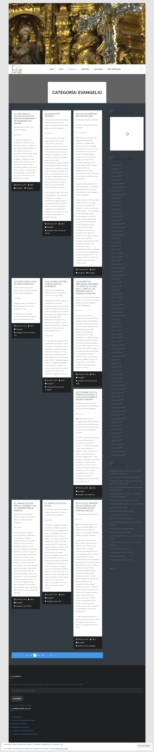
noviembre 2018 (117, 455)
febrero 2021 (116, 378)
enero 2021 (116, 382)
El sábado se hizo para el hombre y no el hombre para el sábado (25, 507)
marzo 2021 (116, 374)
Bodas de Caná (83, 646)
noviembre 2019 (117, 411)
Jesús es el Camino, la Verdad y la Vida (123, 500)
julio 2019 (115, 426)
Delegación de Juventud (20, 727)
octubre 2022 (116, 312)
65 (27, 655)
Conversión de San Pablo (55, 387)
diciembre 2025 (117, 183)
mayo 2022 (115, 327)
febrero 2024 (116, 257)
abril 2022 (115, 330)
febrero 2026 (116, 176)
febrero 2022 (116, 338)
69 (43, 655)
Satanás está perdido (52, 115)
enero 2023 (116, 301)
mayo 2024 (115, 246)
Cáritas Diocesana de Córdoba (23, 731)
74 (51, 655)
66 (31, 655)
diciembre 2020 (117, 385)
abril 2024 (115, 250)
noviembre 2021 (117, 349)
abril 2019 (115, 437)
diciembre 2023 (117, 264)
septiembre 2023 (117, 275)
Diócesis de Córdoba (19, 724)
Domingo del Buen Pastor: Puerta (122, 511)
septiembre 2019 (117, 418)
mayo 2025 (115, 205)
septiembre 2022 (117, 316)
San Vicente (27, 606)
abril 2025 (115, 209)
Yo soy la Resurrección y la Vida (121, 560)
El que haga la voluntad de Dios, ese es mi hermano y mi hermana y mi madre (25, 119)
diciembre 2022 (117, 305)
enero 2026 (116, 180)
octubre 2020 (116, 393)
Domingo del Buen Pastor (119, 507)
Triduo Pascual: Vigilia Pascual (120, 532)
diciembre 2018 (117, 451)
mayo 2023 (115, 286)
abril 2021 (115, 371)
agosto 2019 (116, 422)
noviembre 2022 (117, 308)
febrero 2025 (116, 216)
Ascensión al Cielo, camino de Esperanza (124, 477)
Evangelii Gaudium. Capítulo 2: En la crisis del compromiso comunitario (126, 472)
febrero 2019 (116, 444)
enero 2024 (116, 261)
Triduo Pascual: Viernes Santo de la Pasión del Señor (126, 537)
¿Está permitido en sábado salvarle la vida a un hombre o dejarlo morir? (86, 396)
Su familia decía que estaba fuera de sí (25, 282)
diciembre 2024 (117, 224)
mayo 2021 (115, 367)
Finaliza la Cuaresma (117, 556)
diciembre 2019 (117, 407)
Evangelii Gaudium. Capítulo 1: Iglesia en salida (126, 504)
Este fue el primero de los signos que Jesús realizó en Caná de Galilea (87, 507)
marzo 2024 (116, 253)
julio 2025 (115, 198)
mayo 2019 (115, 433)
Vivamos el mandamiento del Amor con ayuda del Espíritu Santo (126, 488)
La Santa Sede (17, 717)
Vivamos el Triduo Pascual (119, 549)
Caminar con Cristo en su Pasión (121, 552)
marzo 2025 (116, 213)
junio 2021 (115, 363)
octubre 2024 (116, 231)
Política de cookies (61, 749)
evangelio (19, 188)
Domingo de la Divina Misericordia (122, 529)
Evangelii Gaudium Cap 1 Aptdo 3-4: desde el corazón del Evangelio (125, 495)
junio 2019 (115, 429)
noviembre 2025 (117, 187)
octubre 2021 (116, 352)
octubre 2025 (116, 191)
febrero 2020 (116, 400)
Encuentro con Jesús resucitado (121, 518)
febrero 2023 (116, 297)
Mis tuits (113, 568)
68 (39, 655)
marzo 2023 (116, 294)
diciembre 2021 (117, 345)
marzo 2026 (116, 172)
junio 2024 (115, 242)
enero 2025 (116, 220)
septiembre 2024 (117, 235)
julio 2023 (115, 279)
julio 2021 (115, 360)
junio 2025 (115, 202)
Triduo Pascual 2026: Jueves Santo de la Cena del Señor (126, 543)
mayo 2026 (115, 165)
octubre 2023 (116, 272)
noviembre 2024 (117, 228)
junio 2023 (115, 283)
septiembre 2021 (117, 356)
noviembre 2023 (117, 268)
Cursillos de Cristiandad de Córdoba (25, 734)
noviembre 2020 (117, 389)
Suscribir (17, 698)
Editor (32, 185)
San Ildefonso (89, 494)
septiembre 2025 (117, 194)
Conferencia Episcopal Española (23, 720)
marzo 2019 (116, 440)
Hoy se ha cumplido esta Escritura (86, 115)
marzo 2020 (116, 396)
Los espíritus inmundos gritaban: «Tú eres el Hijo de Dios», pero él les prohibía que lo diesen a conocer (87, 287)
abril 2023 (115, 290)
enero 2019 (116, 448)
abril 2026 (115, 169)
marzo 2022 (116, 334)
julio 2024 (115, 239)
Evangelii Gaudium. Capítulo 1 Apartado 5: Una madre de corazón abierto (126, 482)
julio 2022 (115, 319)
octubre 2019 (116, 415)
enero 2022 (116, 341)
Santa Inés (57, 601)
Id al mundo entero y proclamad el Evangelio (56, 284)
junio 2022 (115, 323)
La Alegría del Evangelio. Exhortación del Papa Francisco (126, 523)
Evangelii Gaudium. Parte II (119, 515)
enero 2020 (116, 404)
